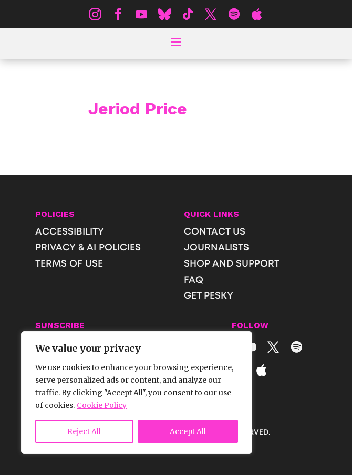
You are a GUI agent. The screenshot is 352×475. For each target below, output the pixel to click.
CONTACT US (214, 232)
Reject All (84, 431)
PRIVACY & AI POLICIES (88, 247)
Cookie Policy (102, 405)
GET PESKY (208, 296)
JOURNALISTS (216, 247)
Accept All (188, 431)
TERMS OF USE (69, 264)
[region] (136, 392)
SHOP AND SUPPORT (231, 264)
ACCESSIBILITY (69, 232)
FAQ (193, 280)
